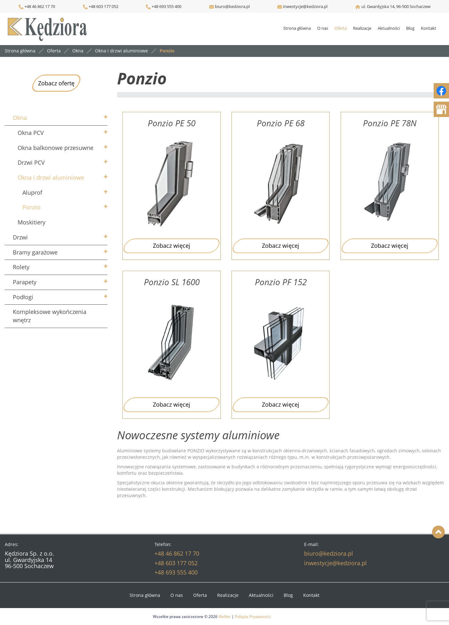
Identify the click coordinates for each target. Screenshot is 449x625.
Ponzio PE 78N (389, 123)
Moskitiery (31, 222)
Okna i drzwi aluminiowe (51, 177)
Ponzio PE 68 (280, 123)
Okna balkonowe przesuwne (55, 148)
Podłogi (23, 297)
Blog (410, 28)
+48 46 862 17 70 (37, 6)
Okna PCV (31, 133)
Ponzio (31, 207)
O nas (322, 28)
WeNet (224, 616)
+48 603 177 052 (103, 6)
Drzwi (20, 237)
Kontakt (428, 28)
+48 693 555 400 (166, 6)
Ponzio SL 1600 (172, 282)
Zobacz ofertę (56, 83)
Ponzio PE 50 (171, 123)
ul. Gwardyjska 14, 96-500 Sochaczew (395, 6)
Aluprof (32, 192)
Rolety (21, 267)
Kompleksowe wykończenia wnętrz (49, 316)
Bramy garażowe (35, 252)
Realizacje (362, 28)
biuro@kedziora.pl (232, 6)
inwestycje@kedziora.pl (305, 6)
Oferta (341, 28)
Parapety (24, 282)
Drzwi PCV (31, 162)
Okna (20, 117)
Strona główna (297, 28)
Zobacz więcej (171, 245)
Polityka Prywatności (253, 616)
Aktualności (389, 28)
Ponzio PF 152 (281, 282)
